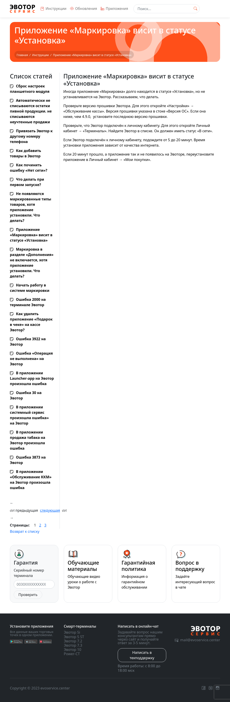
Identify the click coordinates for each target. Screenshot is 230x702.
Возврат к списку (25, 531)
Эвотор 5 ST (74, 636)
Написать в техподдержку (142, 655)
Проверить (28, 594)
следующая (50, 510)
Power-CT (72, 653)
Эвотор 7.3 (73, 645)
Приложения (114, 8)
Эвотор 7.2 (73, 641)
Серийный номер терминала (29, 573)
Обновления (83, 8)
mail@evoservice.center (197, 639)
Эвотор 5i (72, 632)
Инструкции (53, 8)
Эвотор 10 (72, 649)
